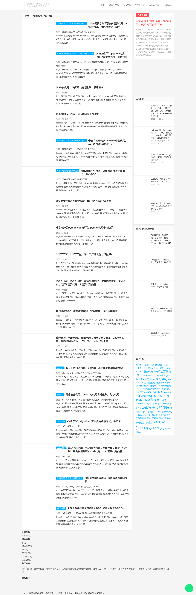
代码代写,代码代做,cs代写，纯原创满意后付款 (75, 54)
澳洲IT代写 (70, 244)
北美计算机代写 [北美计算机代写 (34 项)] (161, 415)
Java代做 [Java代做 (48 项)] (142, 379)
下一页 (28, 536)
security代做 (117, 517)
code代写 (97, 350)
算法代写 (81, 524)
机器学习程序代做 (111, 213)
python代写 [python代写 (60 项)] (148, 395)
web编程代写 (90, 464)
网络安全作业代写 (77, 437)
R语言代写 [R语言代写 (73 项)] (155, 400)
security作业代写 (84, 267)
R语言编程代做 (72, 323)
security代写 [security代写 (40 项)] (142, 404)
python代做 (99, 69)
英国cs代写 (73, 190)
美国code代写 (79, 77)
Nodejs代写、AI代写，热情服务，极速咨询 (79, 87)
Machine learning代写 (91, 96)
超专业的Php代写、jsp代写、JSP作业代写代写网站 (94, 368)
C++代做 (65, 320)
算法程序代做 (69, 357)
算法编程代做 (65, 217)
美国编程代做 (79, 217)
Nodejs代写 (71, 267)
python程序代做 (109, 36)
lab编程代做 (66, 36)
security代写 (61, 240)
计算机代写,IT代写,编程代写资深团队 (71, 23)
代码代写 (90, 39)
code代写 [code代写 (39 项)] (161, 368)
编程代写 (81, 357)
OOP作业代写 (109, 350)
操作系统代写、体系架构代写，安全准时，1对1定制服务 (86, 311)
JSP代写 (78, 183)
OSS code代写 (115, 320)
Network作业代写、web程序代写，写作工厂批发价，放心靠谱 (161, 206)
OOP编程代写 (90, 430)
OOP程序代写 (65, 100)
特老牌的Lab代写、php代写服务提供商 (77, 114)
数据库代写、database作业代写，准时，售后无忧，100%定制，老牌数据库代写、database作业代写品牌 (161, 110)
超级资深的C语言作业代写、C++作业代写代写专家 (83, 201)
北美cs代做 (97, 494)
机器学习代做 (73, 270)
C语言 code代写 (68, 293)
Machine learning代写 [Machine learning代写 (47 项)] (148, 386)
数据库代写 (121, 380)
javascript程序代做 (90, 263)
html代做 (77, 69)
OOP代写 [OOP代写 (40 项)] (141, 392)
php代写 (123, 123)
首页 (103, 5)
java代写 (127, 5)
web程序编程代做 (92, 126)
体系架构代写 (86, 323)
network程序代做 (105, 403)
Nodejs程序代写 (108, 293)
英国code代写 (69, 327)
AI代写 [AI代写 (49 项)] (141, 365)
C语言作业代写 (98, 210)
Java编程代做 (74, 460)
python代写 (154, 5)
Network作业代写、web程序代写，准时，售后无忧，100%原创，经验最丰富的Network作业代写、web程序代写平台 (161, 135)
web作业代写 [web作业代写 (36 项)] (156, 404)
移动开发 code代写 (85, 244)
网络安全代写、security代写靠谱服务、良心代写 (92, 394)
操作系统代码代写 (117, 39)
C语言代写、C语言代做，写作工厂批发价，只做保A (84, 254)
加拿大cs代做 (90, 187)
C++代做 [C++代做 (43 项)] (153, 365)
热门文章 (140, 99)
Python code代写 (95, 236)
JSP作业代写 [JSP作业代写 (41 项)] (151, 383)
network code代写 (110, 96)
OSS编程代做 (79, 100)
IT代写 (82, 403)
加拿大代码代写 (90, 407)
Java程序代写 (90, 153)
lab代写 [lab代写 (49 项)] (165, 382)
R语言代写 (140, 5)
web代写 (121, 69)
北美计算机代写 (98, 434)
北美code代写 (102, 39)
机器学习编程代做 (106, 156)
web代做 (81, 39)
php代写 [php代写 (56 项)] (154, 392)
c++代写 (60, 395)
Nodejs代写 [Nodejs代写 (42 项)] (164, 389)
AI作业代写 (73, 403)
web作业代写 (62, 73)
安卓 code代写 (104, 187)
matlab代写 (61, 213)
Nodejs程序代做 (109, 376)
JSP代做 (110, 210)
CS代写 (64, 376)
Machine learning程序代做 (89, 517)
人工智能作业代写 (76, 240)
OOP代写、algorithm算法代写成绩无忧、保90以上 (95, 421)
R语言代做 (61, 39)
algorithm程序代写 (69, 210)
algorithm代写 (67, 430)
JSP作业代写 (74, 96)
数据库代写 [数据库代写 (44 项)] (159, 418)
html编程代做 (67, 183)
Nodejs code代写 (80, 36)
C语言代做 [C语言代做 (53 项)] (150, 371)
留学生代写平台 (97, 593)
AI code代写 (66, 69)
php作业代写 (95, 36)
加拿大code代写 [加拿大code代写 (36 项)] (155, 412)
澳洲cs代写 (66, 103)
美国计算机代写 (66, 130)
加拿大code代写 (93, 240)
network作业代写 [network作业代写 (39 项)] (148, 389)
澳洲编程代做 (62, 43)
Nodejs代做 (95, 293)
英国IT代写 (64, 160)
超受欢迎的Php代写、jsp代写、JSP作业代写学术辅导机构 (161, 157)
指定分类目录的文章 (145, 229)
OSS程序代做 (122, 183)
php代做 (114, 123)
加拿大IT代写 (84, 434)
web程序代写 (74, 156)
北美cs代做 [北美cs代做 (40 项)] (147, 415)
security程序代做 (66, 464)
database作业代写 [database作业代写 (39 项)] (150, 376)
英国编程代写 (87, 270)
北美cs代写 (102, 464)
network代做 (87, 460)
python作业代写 (63, 187)
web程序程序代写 (77, 73)
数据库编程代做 (68, 524)
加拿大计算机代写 (92, 354)
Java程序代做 (76, 153)
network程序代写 (107, 183)
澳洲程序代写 (65, 77)
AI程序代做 (66, 490)
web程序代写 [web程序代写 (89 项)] (155, 407)
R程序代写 (122, 36)
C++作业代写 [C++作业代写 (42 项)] (147, 368)
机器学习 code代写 (93, 213)
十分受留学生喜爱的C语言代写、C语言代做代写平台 (96, 508)
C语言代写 (76, 263)
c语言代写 (167, 5)
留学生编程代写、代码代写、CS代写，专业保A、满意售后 (55, 593)
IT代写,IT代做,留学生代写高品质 (84, 400)
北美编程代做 (93, 100)
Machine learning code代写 (81, 123)
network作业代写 (102, 123)
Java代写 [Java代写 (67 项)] (158, 379)
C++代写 (65, 153)
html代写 (78, 430)
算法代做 (77, 103)
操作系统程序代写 (108, 520)
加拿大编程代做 (114, 267)
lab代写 (64, 123)
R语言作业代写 (77, 380)
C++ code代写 (67, 350)
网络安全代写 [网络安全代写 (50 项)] (155, 428)
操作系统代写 (100, 323)
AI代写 (64, 96)
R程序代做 (61, 126)
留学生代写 (114, 5)
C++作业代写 (85, 210)
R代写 (77, 297)
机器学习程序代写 (64, 411)
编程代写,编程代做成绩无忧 (68, 171)
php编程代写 (120, 403)
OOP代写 (103, 320)
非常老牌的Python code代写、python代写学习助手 (84, 227)
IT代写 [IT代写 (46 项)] (164, 375)
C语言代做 (66, 263)
